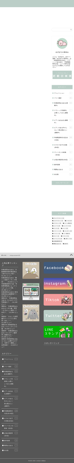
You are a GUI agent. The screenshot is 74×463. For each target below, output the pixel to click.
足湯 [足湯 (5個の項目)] (66, 243)
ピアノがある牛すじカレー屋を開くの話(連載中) (21, 14)
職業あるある (63, 169)
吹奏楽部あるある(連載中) (32, 9)
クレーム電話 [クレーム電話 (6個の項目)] (68, 223)
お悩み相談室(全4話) (11, 23)
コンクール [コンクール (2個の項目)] (57, 225)
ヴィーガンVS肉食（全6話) (38, 18)
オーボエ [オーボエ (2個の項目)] (69, 220)
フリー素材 (47, 14)
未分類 (63, 174)
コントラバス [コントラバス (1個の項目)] (67, 225)
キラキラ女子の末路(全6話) (14, 18)
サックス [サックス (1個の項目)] (56, 228)
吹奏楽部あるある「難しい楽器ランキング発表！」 (9, 280)
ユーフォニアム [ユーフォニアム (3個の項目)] (58, 238)
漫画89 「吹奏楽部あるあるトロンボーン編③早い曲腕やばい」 (9, 333)
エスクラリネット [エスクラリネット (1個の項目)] (58, 220)
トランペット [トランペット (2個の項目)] (57, 231)
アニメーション (63, 93)
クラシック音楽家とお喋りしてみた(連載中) (63, 112)
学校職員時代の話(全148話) (56, 9)
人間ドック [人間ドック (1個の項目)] (68, 238)
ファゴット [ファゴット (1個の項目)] (57, 233)
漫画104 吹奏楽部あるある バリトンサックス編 (9, 326)
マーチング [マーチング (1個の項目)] (65, 236)
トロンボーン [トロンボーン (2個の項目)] (68, 231)
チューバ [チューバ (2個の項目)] (65, 228)
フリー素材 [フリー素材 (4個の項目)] (66, 233)
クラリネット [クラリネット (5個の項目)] (57, 223)
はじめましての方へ (11, 9)
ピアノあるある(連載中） (63, 121)
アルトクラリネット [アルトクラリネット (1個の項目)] (59, 218)
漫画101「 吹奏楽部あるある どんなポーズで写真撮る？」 (9, 300)
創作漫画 (55, 18)
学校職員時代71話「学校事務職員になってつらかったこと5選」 (9, 286)
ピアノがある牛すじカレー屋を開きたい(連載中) (63, 130)
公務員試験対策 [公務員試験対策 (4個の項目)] (58, 241)
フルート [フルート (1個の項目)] (56, 236)
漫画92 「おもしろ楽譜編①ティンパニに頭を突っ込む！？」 (9, 318)
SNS (25, 23)
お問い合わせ (36, 23)
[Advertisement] (63, 196)
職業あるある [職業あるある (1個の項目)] (57, 243)
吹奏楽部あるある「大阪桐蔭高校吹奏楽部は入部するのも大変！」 (9, 271)
